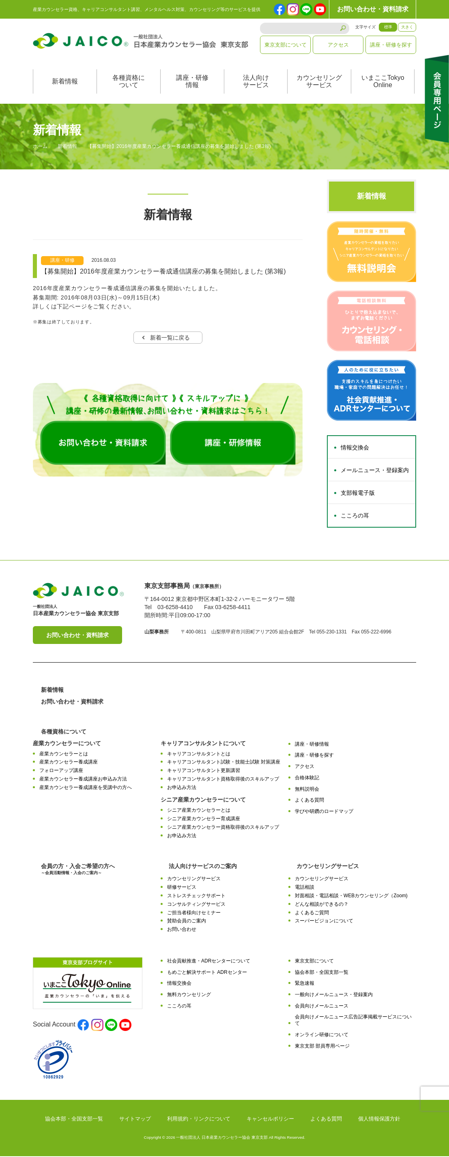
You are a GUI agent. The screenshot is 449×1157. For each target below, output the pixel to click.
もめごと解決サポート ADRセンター (207, 973)
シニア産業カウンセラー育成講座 (203, 820)
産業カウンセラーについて (67, 744)
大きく (407, 27)
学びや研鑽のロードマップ (324, 812)
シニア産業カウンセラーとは (198, 811)
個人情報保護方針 (379, 1119)
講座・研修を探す (391, 45)
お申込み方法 (181, 788)
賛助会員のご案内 (186, 922)
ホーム (40, 147)
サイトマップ (135, 1119)
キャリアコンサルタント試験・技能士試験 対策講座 (223, 763)
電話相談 (304, 888)
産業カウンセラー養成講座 (68, 763)
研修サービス (181, 888)
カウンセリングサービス (319, 82)
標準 (388, 27)
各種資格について (128, 82)
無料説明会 (307, 790)
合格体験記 (307, 778)
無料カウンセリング (189, 996)
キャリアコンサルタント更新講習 (203, 771)
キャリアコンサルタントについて (203, 744)
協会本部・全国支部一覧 (321, 973)
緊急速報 (304, 984)
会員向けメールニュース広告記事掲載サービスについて (353, 1021)
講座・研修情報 (192, 82)
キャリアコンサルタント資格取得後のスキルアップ (223, 780)
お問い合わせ (181, 930)
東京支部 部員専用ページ (322, 1047)
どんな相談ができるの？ (321, 905)
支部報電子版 (358, 494)
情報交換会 (355, 448)
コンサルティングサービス (196, 905)
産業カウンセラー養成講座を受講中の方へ (85, 788)
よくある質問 (309, 801)
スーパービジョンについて (324, 922)
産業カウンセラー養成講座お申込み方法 (83, 780)
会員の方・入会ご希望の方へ (78, 870)
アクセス (338, 45)
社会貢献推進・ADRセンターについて (208, 962)
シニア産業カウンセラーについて (203, 801)
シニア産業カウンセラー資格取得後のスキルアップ (223, 828)
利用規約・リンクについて (198, 1119)
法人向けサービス (256, 82)
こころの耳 (355, 517)
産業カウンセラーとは (63, 754)
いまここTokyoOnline (382, 82)
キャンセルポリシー (270, 1119)
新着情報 (65, 82)
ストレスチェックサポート (196, 896)
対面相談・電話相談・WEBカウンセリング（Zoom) (351, 896)
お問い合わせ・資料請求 (372, 9)
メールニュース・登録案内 (375, 471)
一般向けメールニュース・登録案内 (334, 996)
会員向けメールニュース (321, 1006)
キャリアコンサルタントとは (198, 754)
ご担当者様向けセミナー (194, 913)
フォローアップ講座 (61, 771)
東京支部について (285, 45)
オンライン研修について (321, 1036)
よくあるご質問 (312, 913)
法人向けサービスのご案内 (203, 867)
